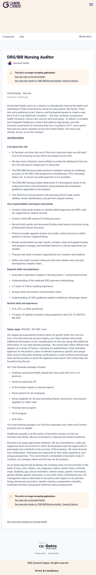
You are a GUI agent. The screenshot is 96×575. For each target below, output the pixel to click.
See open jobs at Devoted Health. (30, 77)
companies (8, 36)
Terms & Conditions (47, 570)
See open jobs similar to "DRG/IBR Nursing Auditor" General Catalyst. (46, 81)
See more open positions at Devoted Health (27, 522)
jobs (21, 36)
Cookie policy (53, 553)
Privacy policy (40, 553)
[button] (89, 4)
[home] (22, 4)
